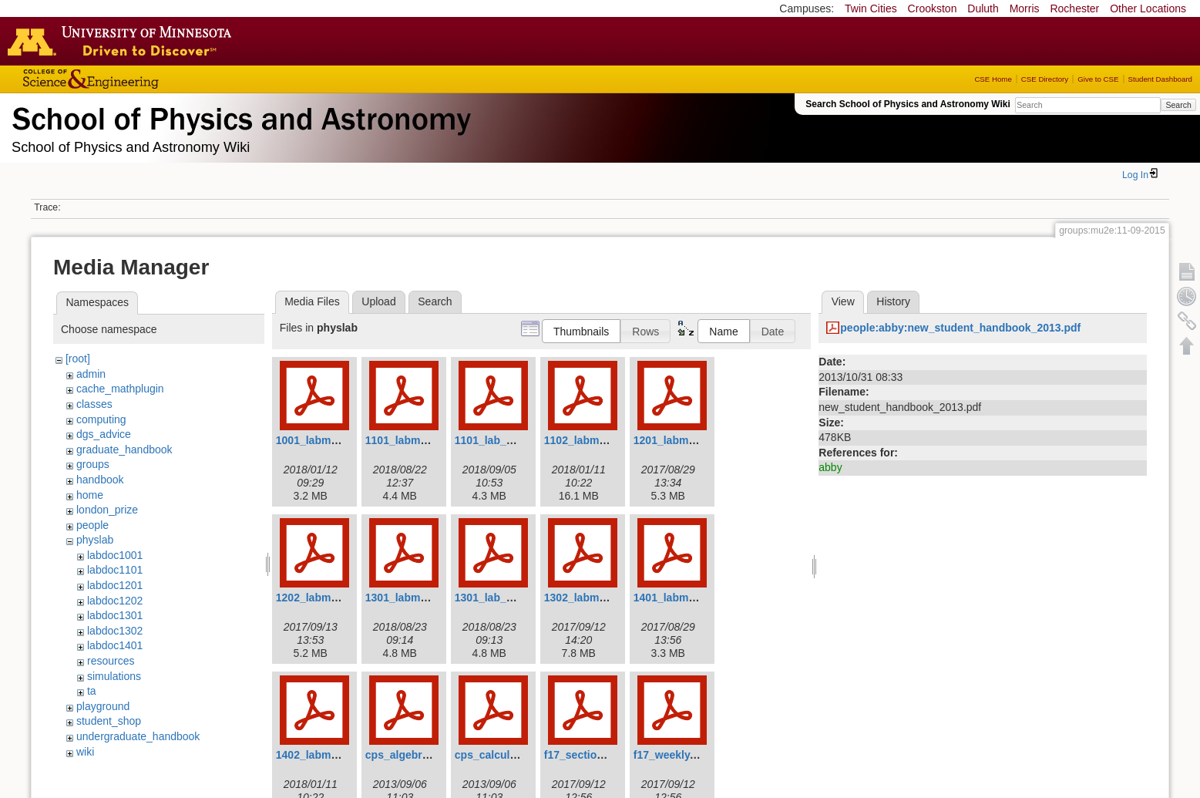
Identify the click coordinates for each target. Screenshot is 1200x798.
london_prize (107, 509)
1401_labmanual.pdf (685, 597)
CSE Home (992, 79)
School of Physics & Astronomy (239, 115)
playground (102, 706)
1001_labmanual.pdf (327, 440)
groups (92, 464)
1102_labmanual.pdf (595, 440)
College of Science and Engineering (138, 79)
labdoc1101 (115, 570)
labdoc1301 (115, 615)
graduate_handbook (124, 449)
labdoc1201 (115, 585)
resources (110, 661)
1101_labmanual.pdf (417, 440)
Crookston (932, 8)
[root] (78, 358)
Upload (378, 301)
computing (101, 419)
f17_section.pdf (584, 755)
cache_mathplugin (120, 388)
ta (91, 691)
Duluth (982, 8)
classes (94, 404)
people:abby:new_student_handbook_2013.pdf (960, 328)
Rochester (1074, 8)
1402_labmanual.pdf (327, 755)
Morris (1025, 8)
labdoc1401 (115, 645)
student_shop (108, 721)
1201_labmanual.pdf (685, 440)
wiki (85, 752)
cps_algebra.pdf (406, 755)
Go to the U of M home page (123, 41)
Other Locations (1148, 8)
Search (1178, 104)
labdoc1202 (115, 600)
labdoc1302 (115, 631)
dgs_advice (103, 434)
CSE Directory (1044, 79)
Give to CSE (1097, 79)
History (893, 301)
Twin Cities (871, 8)
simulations (114, 676)
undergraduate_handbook (138, 736)
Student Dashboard (1160, 79)
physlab (94, 540)
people (92, 525)
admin (91, 374)
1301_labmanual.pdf (417, 597)
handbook (100, 479)
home (89, 495)
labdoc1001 (115, 555)
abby (830, 467)
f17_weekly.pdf (672, 755)
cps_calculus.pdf (499, 755)
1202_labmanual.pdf (327, 597)
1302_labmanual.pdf (595, 597)
